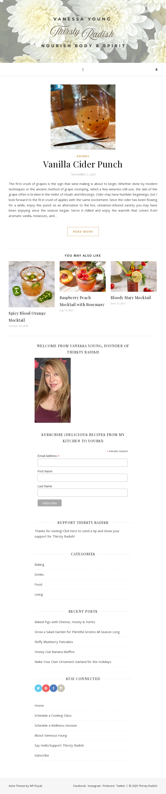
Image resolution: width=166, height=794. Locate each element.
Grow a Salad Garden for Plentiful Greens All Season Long (77, 632)
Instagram (94, 786)
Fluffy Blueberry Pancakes (54, 642)
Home (39, 705)
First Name (45, 471)
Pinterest (109, 786)
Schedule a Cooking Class (53, 715)
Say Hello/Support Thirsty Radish (59, 745)
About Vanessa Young (51, 735)
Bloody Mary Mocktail (131, 297)
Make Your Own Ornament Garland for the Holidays (73, 662)
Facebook (79, 786)
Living (39, 594)
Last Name (45, 486)
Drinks (83, 156)
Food (38, 584)
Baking (39, 564)
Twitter (120, 786)
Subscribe (42, 755)
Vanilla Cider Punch (83, 164)
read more (83, 231)
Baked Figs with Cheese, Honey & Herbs (65, 622)
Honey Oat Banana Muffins (55, 652)
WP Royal (36, 786)
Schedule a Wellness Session (56, 725)
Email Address (49, 456)
